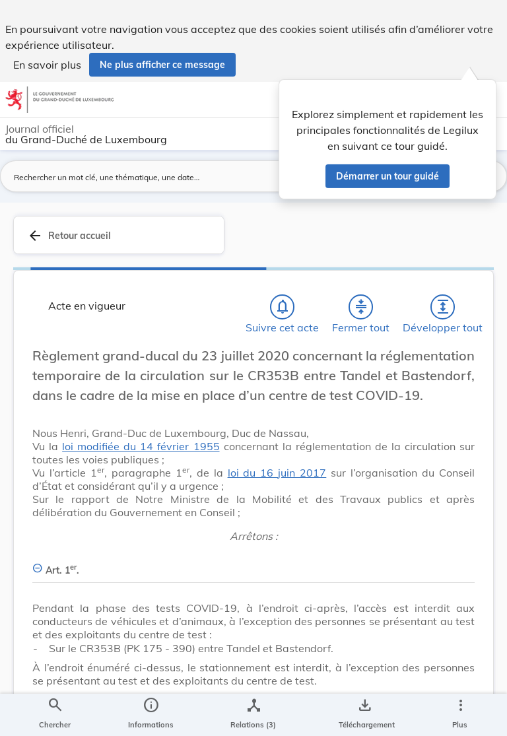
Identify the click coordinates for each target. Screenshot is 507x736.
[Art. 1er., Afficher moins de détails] (253, 563)
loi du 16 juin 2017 (277, 472)
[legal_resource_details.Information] (151, 715)
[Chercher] (55, 715)
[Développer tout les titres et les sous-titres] (443, 306)
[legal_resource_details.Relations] (253, 715)
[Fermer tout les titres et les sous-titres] (361, 306)
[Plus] (460, 715)
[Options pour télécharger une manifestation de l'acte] (364, 715)
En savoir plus (47, 64)
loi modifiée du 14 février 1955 (140, 446)
